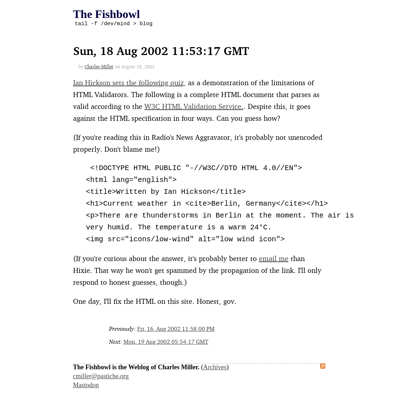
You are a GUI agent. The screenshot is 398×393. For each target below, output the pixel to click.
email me (274, 259)
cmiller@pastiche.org (101, 377)
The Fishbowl (106, 14)
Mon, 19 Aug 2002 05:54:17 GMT (166, 342)
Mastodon (86, 386)
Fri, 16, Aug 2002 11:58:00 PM (176, 329)
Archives (215, 368)
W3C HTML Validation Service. (193, 107)
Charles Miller (99, 67)
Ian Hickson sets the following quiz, (129, 83)
